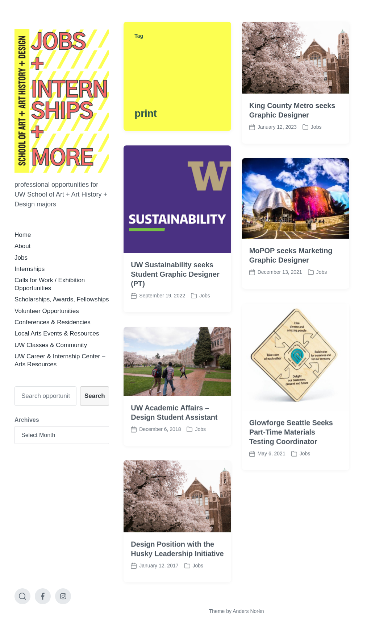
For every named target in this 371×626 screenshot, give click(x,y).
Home (22, 234)
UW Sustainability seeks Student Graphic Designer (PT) (175, 274)
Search (94, 395)
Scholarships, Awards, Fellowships (61, 299)
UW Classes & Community (50, 345)
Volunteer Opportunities (46, 311)
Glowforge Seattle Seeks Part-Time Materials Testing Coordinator (291, 443)
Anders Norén (248, 611)
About (22, 246)
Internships (29, 268)
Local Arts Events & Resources (56, 333)
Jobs (21, 257)
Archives (26, 420)
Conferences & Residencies (52, 322)
